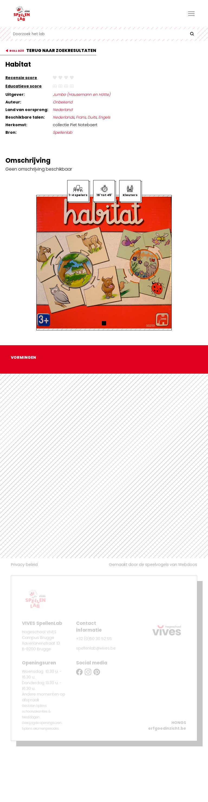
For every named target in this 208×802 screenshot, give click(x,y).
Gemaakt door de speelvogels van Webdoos (153, 564)
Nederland (62, 109)
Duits (92, 117)
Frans (81, 117)
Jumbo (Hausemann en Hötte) (81, 94)
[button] (104, 323)
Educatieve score (23, 86)
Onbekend (62, 102)
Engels (104, 117)
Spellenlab (62, 132)
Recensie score (21, 77)
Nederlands (63, 117)
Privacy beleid (24, 564)
